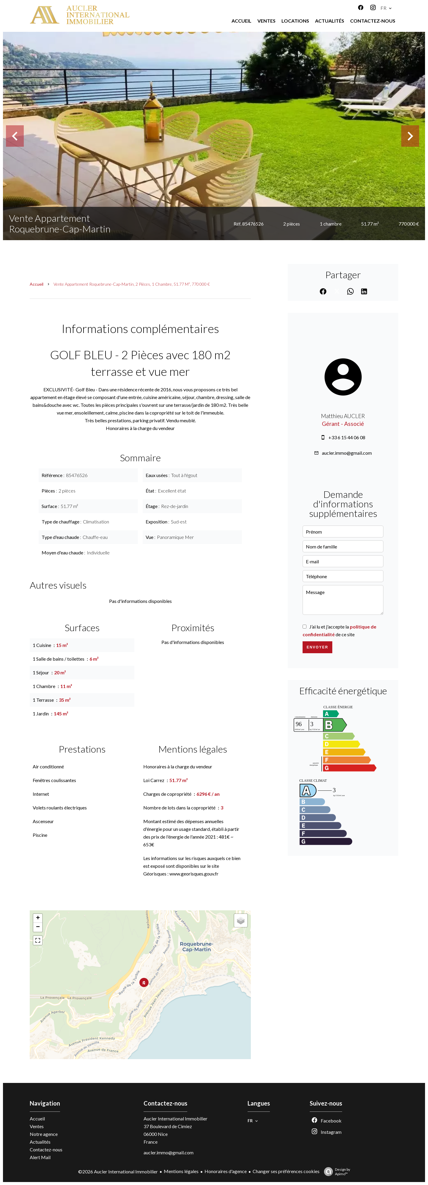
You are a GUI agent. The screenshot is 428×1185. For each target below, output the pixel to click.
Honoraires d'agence (225, 1171)
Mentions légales (181, 1171)
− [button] (38, 927)
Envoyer (317, 647)
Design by (335, 1171)
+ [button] (38, 918)
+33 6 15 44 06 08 (346, 437)
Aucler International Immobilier (175, 1118)
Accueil (36, 284)
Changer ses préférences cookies (286, 1171)
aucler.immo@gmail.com (347, 453)
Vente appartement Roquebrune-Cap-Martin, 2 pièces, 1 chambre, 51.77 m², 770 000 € (132, 284)
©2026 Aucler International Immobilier (118, 1171)
